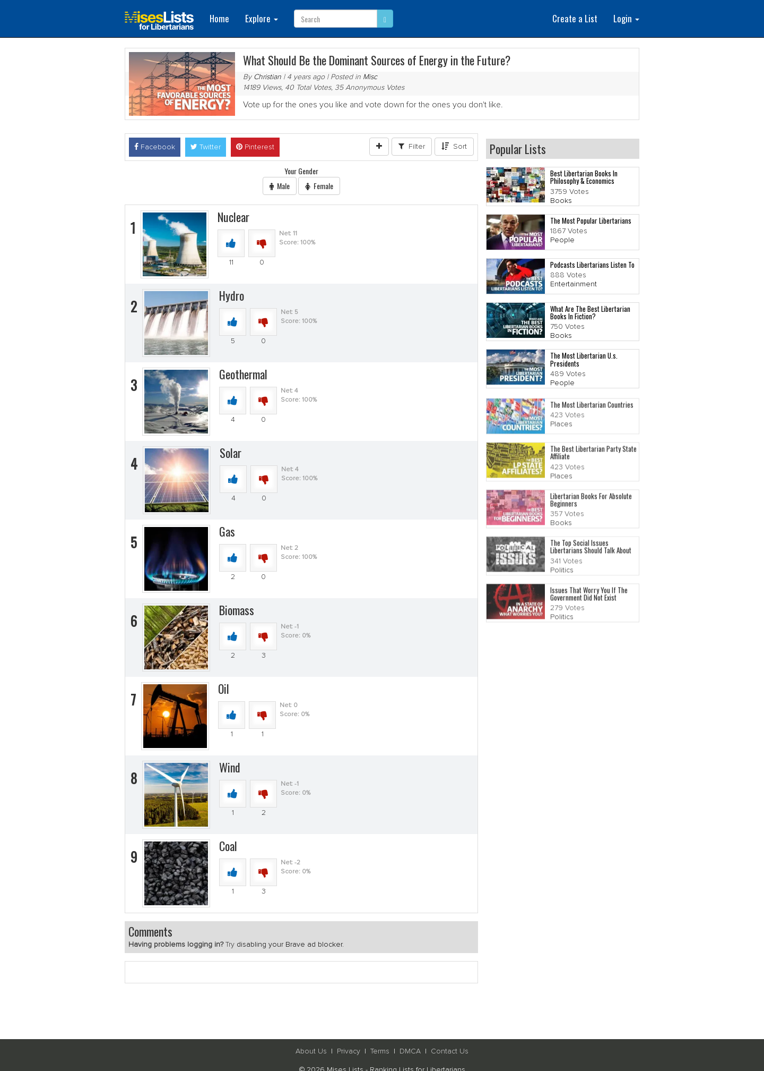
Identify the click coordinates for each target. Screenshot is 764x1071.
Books (561, 201)
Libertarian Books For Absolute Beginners (591, 503)
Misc (370, 77)
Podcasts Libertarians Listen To (592, 264)
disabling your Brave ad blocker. (290, 944)
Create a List (574, 18)
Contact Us (449, 1051)
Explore (261, 18)
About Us (311, 1051)
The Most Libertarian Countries (591, 407)
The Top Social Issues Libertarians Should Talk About (590, 549)
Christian (267, 77)
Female (319, 185)
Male (280, 185)
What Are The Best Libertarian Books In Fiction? (590, 312)
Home (219, 18)
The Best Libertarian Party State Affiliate (593, 455)
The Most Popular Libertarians (590, 220)
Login (626, 18)
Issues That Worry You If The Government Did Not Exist (589, 597)
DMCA (410, 1051)
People (562, 240)
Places (561, 427)
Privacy (348, 1051)
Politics (562, 573)
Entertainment (573, 284)
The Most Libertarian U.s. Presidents (584, 360)
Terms (379, 1051)
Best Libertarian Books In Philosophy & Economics (584, 177)
